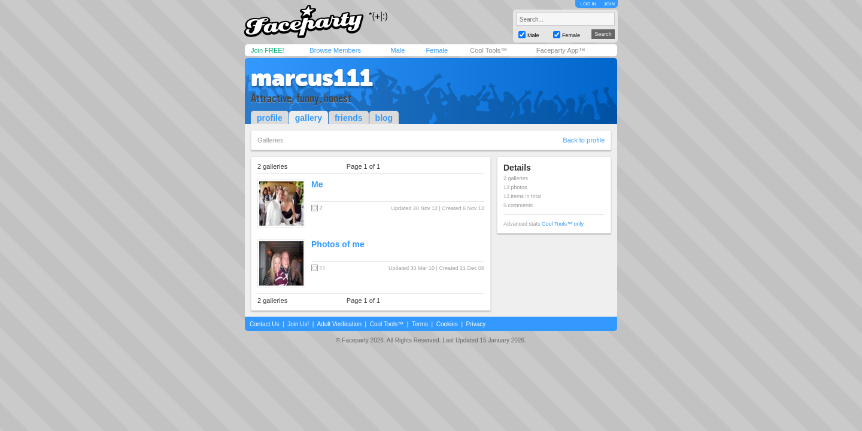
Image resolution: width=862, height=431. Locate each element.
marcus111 (312, 78)
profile (270, 118)
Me (317, 184)
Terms (420, 324)
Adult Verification (339, 324)
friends (349, 118)
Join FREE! (267, 50)
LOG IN (588, 4)
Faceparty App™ (560, 50)
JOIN (609, 4)
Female (437, 50)
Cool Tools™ (488, 50)
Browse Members (335, 50)
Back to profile (584, 140)
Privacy (476, 324)
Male (397, 50)
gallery (308, 118)
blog (384, 118)
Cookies (447, 324)
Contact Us (264, 324)
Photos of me (338, 244)
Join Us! (298, 324)
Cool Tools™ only (563, 224)
